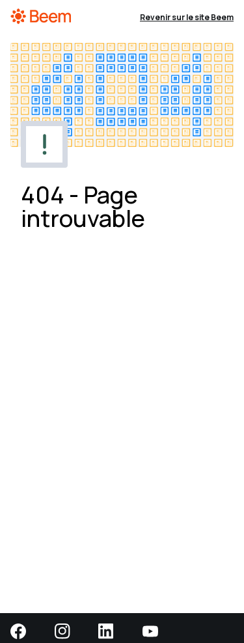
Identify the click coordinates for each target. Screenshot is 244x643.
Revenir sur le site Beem (187, 17)
